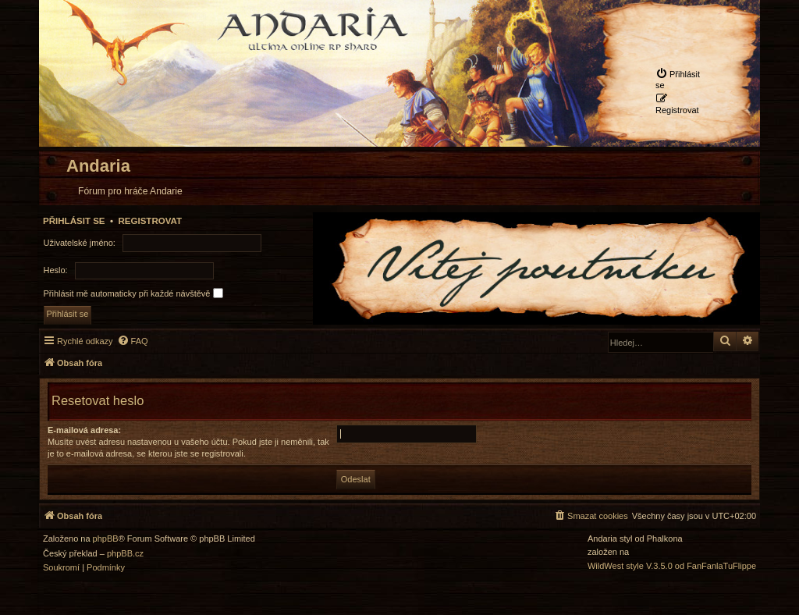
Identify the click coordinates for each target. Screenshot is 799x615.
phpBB (106, 538)
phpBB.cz (125, 553)
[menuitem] (680, 79)
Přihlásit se (74, 221)
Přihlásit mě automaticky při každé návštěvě (133, 293)
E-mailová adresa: (84, 430)
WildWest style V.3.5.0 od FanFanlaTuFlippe (672, 566)
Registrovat (150, 221)
